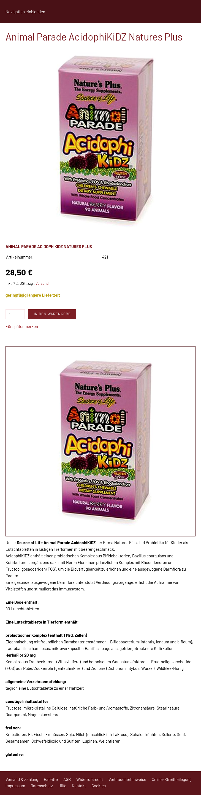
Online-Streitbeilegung (172, 779)
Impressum (15, 785)
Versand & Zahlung (22, 779)
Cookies (98, 785)
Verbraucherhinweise (127, 779)
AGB (67, 779)
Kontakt (79, 785)
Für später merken (22, 326)
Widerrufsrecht (89, 779)
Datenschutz (42, 785)
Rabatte (51, 779)
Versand (42, 283)
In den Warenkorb (52, 314)
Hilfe (62, 785)
